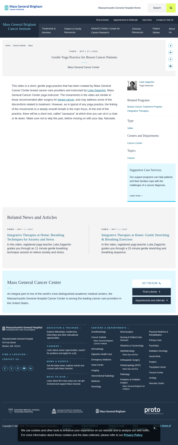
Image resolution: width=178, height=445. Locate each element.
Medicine (95, 381)
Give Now (147, 20)
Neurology (96, 386)
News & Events (57, 361)
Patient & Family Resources (72, 30)
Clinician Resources (137, 30)
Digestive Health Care (101, 354)
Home (7, 45)
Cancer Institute (19, 45)
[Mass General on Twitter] (11, 368)
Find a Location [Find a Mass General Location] (14, 354)
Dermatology (97, 349)
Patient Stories (156, 30)
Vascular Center (156, 383)
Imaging (95, 370)
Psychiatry (154, 345)
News (30, 45)
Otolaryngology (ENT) (130, 365)
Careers (53, 346)
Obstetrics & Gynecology (132, 345)
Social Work (154, 356)
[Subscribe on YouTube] (24, 368)
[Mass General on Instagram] (17, 368)
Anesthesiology (98, 332)
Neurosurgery (126, 332)
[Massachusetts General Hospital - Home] (22, 328)
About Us (172, 30)
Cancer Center (134, 143)
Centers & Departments (109, 328)
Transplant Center (157, 367)
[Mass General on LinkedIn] (30, 368)
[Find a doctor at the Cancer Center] (151, 292)
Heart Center (97, 365)
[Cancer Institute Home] (22, 7)
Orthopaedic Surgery (130, 360)
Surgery (152, 362)
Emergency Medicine (101, 359)
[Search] (162, 7)
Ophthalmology (127, 351)
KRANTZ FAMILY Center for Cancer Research (105, 30)
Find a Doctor (102, 20)
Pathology (125, 374)
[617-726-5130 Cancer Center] (151, 283)
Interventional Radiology (102, 376)
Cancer (131, 158)
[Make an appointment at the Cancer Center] (151, 300)
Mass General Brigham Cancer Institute (19, 27)
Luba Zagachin (96, 90)
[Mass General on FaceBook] (5, 368)
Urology (152, 378)
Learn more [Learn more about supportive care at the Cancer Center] (135, 195)
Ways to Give (56, 377)
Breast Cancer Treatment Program (144, 106)
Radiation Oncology (158, 351)
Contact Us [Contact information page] (10, 359)
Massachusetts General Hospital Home (119, 8)
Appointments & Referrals (125, 20)
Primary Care (155, 340)
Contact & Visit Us (164, 20)
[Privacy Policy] (133, 435)
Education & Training (63, 328)
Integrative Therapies (138, 111)
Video (130, 128)
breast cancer (66, 99)
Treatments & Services (48, 30)
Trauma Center (156, 372)
